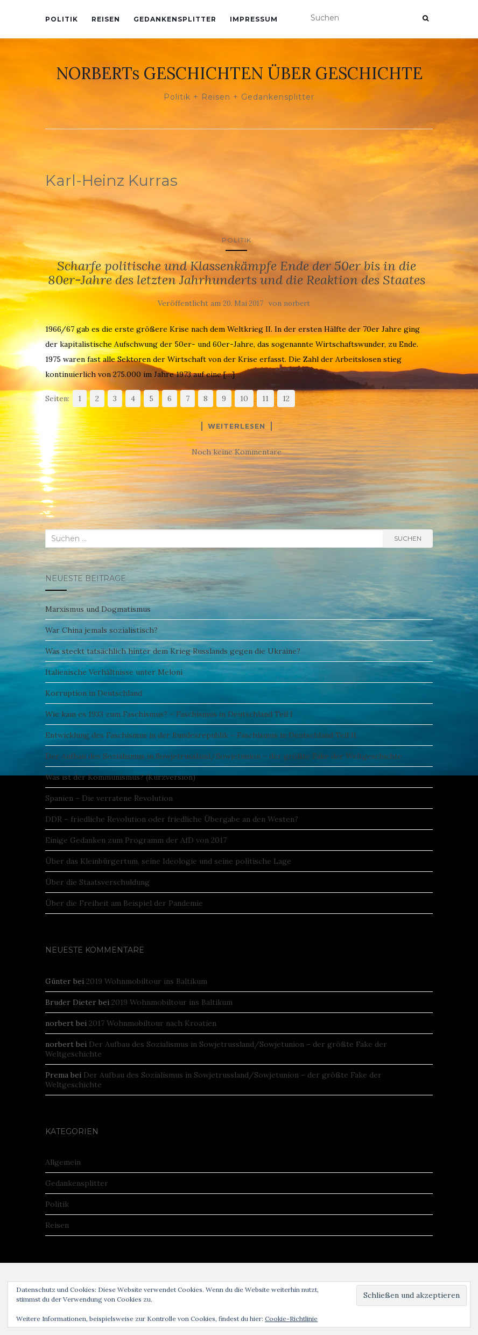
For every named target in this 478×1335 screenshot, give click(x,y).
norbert (297, 303)
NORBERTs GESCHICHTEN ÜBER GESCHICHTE (239, 73)
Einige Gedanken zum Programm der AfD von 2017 (136, 840)
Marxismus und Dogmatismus (98, 609)
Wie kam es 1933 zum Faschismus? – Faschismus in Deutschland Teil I (169, 714)
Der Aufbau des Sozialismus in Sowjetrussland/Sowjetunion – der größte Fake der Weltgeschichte (223, 756)
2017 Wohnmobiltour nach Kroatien (152, 1023)
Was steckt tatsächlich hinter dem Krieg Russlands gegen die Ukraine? (172, 651)
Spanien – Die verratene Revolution (109, 798)
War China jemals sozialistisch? (101, 630)
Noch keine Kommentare (237, 452)
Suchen (407, 538)
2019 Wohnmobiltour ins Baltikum (146, 981)
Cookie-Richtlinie (291, 1319)
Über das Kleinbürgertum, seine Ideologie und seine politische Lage (168, 861)
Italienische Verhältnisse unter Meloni (113, 672)
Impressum (254, 19)
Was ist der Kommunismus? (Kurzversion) (120, 777)
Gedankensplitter (174, 19)
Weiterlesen (236, 426)
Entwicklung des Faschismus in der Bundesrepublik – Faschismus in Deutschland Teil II (200, 735)
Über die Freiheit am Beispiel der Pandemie (124, 903)
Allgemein (63, 1162)
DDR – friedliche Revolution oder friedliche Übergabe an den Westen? (171, 819)
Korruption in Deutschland (93, 693)
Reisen (106, 19)
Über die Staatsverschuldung (97, 882)
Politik (61, 19)
